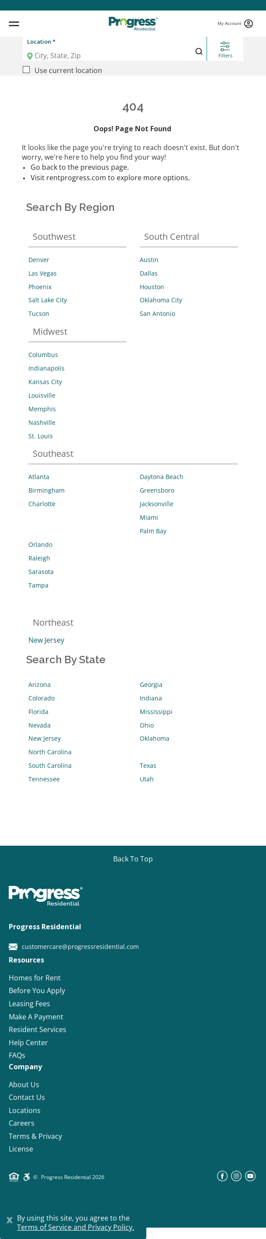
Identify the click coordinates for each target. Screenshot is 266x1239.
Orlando (40, 544)
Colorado (41, 698)
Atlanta (38, 476)
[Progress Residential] (133, 24)
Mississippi (156, 711)
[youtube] (250, 1178)
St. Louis (40, 436)
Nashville (41, 422)
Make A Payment (36, 1017)
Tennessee (44, 779)
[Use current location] (26, 69)
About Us (24, 1084)
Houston (152, 287)
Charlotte (41, 504)
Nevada (39, 725)
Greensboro (157, 490)
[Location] (105, 55)
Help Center (28, 1042)
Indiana (151, 698)
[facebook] (222, 1178)
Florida (38, 711)
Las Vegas (42, 273)
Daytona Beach (161, 476)
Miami (149, 517)
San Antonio (157, 313)
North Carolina (50, 752)
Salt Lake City (47, 300)
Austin (149, 260)
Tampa (38, 585)
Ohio (147, 725)
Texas (148, 765)
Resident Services (37, 1029)
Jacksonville (156, 504)
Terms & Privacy (35, 1136)
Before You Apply (37, 990)
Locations (25, 1110)
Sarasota (41, 571)
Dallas (149, 273)
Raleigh (39, 558)
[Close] (10, 1219)
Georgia (151, 684)
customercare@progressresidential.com (74, 946)
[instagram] (236, 1178)
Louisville (41, 395)
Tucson (38, 313)
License (21, 1149)
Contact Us (27, 1097)
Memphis (42, 409)
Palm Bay (153, 531)
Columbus (43, 354)
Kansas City (45, 382)
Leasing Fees (29, 1003)
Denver (38, 260)
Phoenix (40, 287)
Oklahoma (154, 738)
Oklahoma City (161, 300)
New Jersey (46, 640)
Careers (22, 1123)
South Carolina (50, 765)
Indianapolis (46, 368)
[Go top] (133, 859)
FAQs (17, 1055)
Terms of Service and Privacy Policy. (75, 1227)
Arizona (39, 684)
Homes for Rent (35, 978)
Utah (147, 779)
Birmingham (46, 490)
